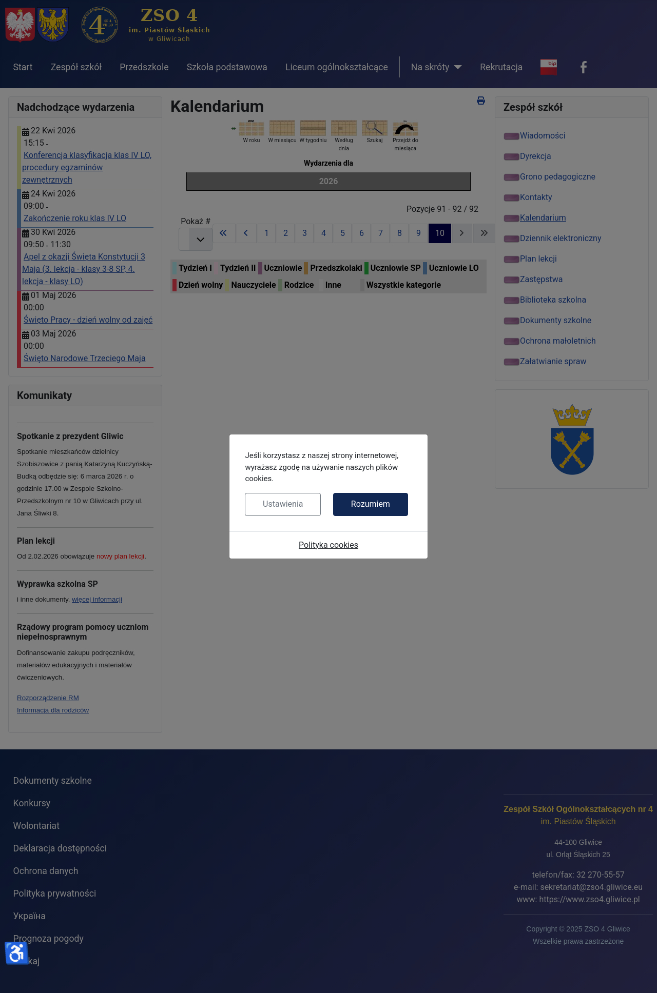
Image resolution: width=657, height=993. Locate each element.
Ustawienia (283, 504)
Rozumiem (370, 504)
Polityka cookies (328, 545)
